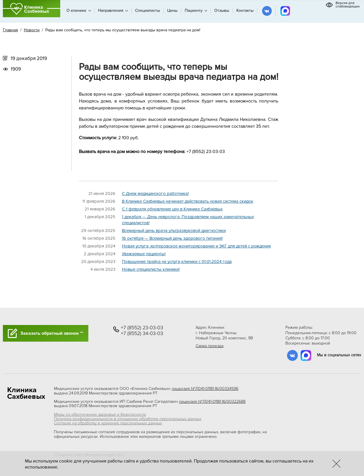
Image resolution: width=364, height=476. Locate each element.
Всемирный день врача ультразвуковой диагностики (174, 230)
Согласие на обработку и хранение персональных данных (108, 423)
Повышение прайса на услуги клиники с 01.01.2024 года (177, 261)
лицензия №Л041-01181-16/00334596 (205, 388)
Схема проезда (209, 345)
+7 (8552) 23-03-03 (142, 328)
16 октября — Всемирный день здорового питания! (172, 238)
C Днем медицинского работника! (155, 193)
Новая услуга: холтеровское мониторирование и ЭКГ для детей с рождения (196, 246)
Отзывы (221, 10)
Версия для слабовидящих (343, 4)
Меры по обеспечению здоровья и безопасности (100, 414)
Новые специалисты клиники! (151, 269)
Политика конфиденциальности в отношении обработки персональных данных (127, 418)
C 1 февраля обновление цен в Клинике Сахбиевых (172, 209)
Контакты (245, 10)
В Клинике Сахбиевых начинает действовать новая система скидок (187, 201)
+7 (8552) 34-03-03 (142, 333)
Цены (172, 10)
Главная (10, 30)
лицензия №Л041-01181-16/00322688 (212, 401)
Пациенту (196, 10)
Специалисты (147, 10)
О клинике (79, 10)
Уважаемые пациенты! (144, 253)
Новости (32, 30)
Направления (113, 10)
